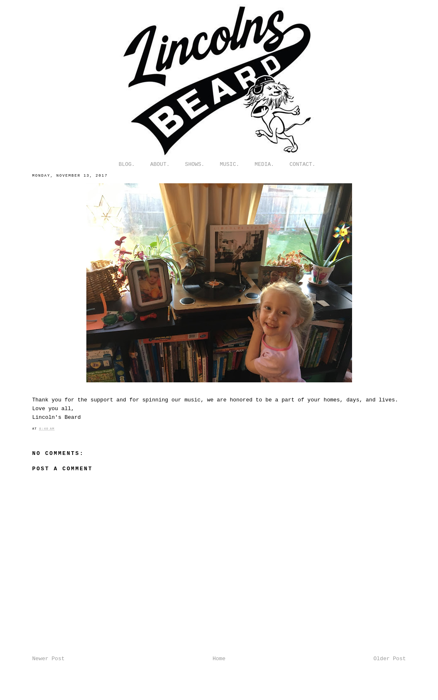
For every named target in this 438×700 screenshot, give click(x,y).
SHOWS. (195, 164)
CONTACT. (302, 164)
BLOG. (127, 164)
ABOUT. (160, 164)
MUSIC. (229, 164)
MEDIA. (264, 164)
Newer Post (48, 659)
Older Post (389, 659)
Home (219, 659)
